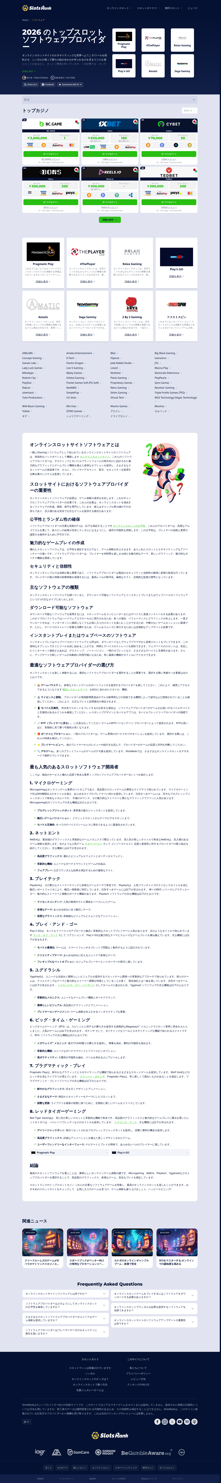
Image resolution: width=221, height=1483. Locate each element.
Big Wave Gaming (166, 353)
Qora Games (163, 382)
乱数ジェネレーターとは (90, 1390)
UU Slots (72, 397)
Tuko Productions (33, 397)
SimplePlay (74, 392)
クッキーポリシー (66, 1478)
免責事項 (92, 1478)
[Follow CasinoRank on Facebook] (157, 1422)
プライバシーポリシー (138, 1373)
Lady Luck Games (33, 368)
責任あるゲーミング (149, 1478)
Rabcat (27, 387)
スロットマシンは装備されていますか (90, 1368)
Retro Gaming (120, 387)
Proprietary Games (123, 382)
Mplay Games (75, 373)
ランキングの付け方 (138, 1384)
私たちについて (138, 1368)
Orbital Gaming (76, 378)
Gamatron (162, 358)
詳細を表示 (110, 219)
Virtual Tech (119, 397)
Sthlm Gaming (120, 392)
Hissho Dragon (76, 363)
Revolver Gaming (166, 387)
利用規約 (40, 1478)
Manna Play (163, 368)
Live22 (116, 368)
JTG (158, 363)
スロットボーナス (147, 8)
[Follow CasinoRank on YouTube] (180, 1422)
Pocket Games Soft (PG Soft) (83, 382)
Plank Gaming (120, 378)
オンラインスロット (118, 8)
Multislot (117, 373)
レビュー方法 (138, 1379)
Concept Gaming (33, 358)
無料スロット (172, 8)
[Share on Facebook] (48, 84)
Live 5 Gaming (75, 368)
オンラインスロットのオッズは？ (90, 1379)
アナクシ (117, 411)
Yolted (27, 411)
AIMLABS (28, 353)
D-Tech (71, 358)
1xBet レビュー (109, 159)
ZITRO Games (75, 411)
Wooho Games (120, 406)
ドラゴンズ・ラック (126, 1122)
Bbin (114, 353)
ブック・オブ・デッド (45, 935)
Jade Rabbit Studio (122, 363)
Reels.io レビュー (109, 207)
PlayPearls (162, 378)
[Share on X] (30, 84)
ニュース (193, 8)
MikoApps (29, 373)
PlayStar (28, 382)
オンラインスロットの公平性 (129, 525)
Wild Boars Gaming (34, 406)
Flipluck (116, 358)
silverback (29, 392)
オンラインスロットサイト (95, 456)
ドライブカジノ (120, 416)
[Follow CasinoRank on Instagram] (165, 1422)
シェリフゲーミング (78, 416)
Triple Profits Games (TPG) (171, 392)
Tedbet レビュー (169, 207)
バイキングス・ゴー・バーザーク (76, 985)
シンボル (90, 1373)
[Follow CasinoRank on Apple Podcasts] (194, 1422)
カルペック (162, 411)
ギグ (26, 416)
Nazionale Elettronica (168, 373)
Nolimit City (30, 378)
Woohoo (161, 406)
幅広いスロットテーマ (75, 689)
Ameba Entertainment (80, 353)
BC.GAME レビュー (51, 159)
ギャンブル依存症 (118, 1478)
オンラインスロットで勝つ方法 (90, 1384)
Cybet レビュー (168, 159)
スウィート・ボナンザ (92, 1076)
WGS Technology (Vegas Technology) (176, 399)
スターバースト (93, 843)
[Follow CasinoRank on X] (172, 1422)
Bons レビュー (51, 207)
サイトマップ (178, 1478)
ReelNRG (72, 387)
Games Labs (30, 363)
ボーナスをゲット (50, 154)
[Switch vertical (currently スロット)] (190, 110)
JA (26, 1421)
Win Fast (72, 406)
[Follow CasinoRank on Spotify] (187, 1422)
